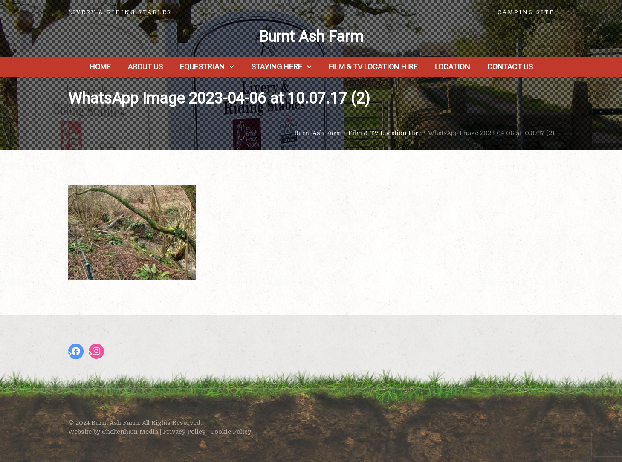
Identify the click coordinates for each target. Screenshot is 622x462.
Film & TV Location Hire (373, 66)
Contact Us (510, 66)
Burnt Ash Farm (311, 37)
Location (452, 66)
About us (145, 66)
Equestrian (202, 66)
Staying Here (276, 66)
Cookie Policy (230, 431)
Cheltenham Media (130, 431)
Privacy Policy (184, 431)
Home (100, 66)
